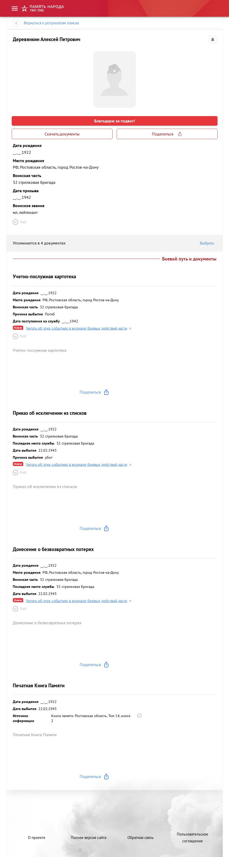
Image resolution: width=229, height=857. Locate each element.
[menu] (15, 8)
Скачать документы (62, 134)
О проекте (36, 837)
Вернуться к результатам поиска (51, 23)
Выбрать (208, 243)
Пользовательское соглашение (192, 837)
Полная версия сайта (88, 837)
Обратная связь (140, 837)
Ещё (19, 222)
